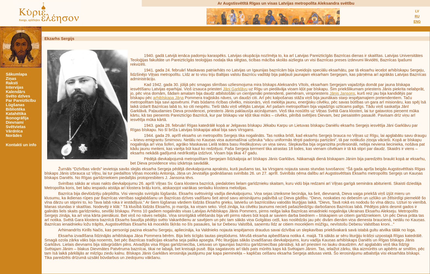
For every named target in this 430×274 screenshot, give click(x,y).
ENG (417, 22)
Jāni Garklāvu (235, 89)
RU (417, 16)
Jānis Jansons (342, 93)
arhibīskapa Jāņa (168, 98)
